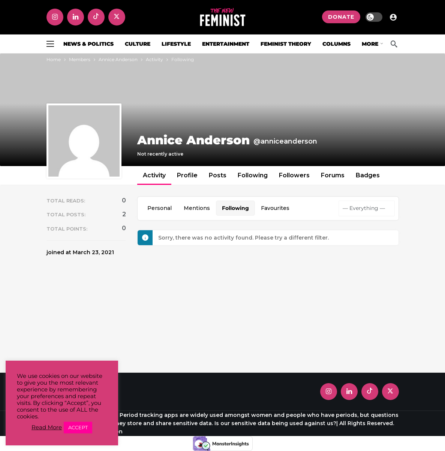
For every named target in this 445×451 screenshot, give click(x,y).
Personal (159, 208)
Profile (187, 175)
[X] (116, 17)
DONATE (341, 16)
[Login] (393, 16)
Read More (46, 427)
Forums (333, 175)
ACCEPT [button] (78, 427)
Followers (294, 175)
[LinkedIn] (75, 17)
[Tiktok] (96, 17)
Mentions (197, 208)
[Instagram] (54, 17)
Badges (368, 175)
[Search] (394, 43)
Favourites (275, 208)
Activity (154, 175)
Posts (217, 175)
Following (253, 175)
